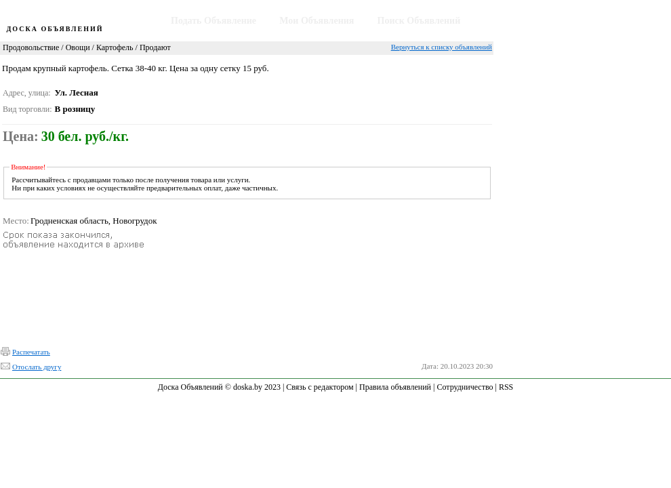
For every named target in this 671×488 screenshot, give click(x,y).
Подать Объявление (213, 21)
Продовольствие (31, 47)
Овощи (78, 47)
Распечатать (31, 352)
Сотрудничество (464, 387)
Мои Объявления (316, 21)
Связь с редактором (319, 387)
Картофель (115, 47)
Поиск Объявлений (419, 21)
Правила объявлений (395, 387)
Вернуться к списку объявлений (441, 47)
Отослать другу (36, 367)
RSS (506, 387)
